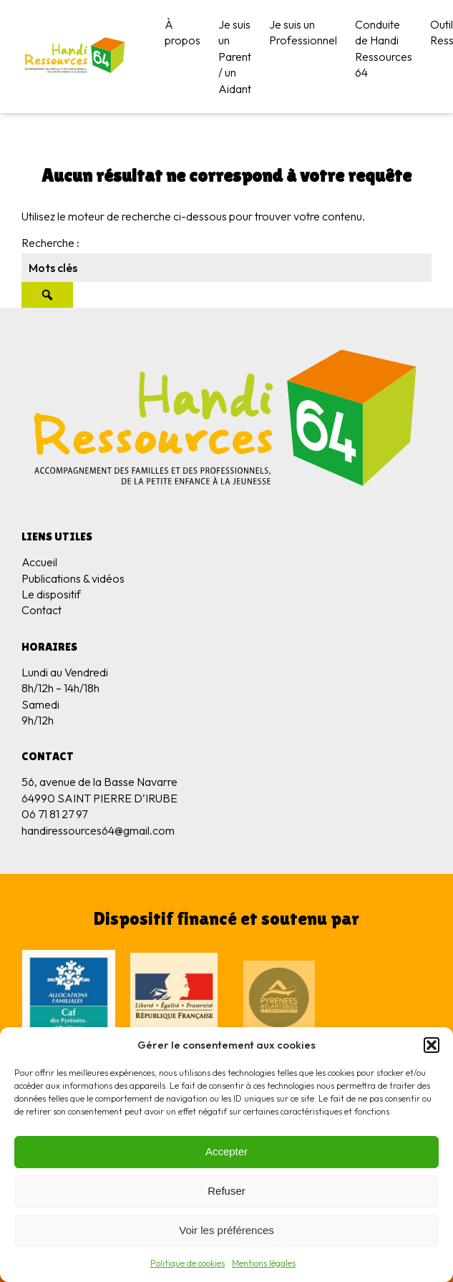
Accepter (226, 1151)
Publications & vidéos (73, 578)
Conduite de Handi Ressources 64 (383, 48)
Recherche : (50, 242)
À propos (182, 32)
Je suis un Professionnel (303, 32)
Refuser (226, 1191)
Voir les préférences (226, 1230)
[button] (431, 1045)
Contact (41, 610)
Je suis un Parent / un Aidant (234, 56)
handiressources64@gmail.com (98, 830)
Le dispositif (51, 594)
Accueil (39, 562)
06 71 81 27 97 (54, 814)
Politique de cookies (187, 1263)
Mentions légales (264, 1263)
